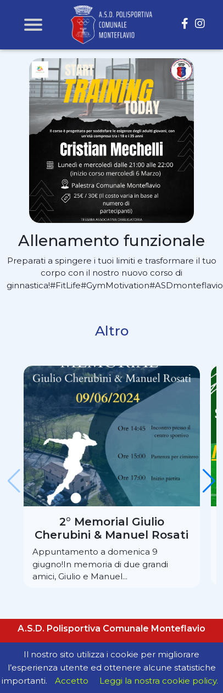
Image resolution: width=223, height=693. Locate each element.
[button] (209, 481)
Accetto (71, 680)
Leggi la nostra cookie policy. (158, 680)
